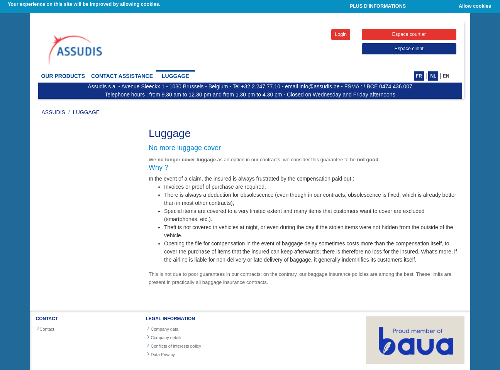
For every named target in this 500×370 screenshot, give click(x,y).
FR (419, 76)
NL (433, 76)
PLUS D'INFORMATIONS (378, 6)
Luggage (175, 76)
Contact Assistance (122, 76)
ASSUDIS (53, 112)
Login (341, 34)
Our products (63, 76)
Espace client (409, 48)
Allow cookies (475, 6)
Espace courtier (409, 34)
